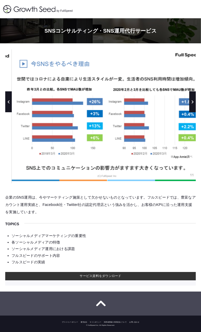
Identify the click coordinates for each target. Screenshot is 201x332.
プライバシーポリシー (70, 322)
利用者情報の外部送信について (115, 322)
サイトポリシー (95, 322)
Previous (8, 101)
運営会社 (84, 322)
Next (192, 101)
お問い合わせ (134, 322)
